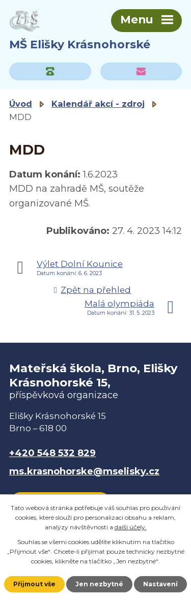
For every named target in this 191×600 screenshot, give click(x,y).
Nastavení (160, 584)
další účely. (131, 527)
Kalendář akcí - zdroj (98, 104)
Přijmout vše (34, 584)
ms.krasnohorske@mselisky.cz (84, 471)
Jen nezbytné (99, 584)
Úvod (20, 104)
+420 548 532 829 (52, 453)
